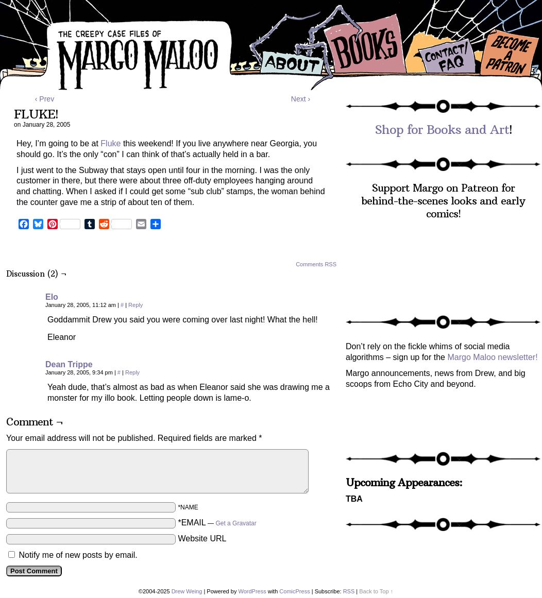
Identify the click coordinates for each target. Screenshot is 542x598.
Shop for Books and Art (442, 129)
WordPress (252, 591)
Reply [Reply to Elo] (135, 305)
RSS (349, 591)
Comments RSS (316, 264)
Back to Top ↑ (376, 591)
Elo (51, 297)
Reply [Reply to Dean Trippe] (132, 372)
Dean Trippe (69, 364)
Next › (300, 99)
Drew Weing (187, 591)
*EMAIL (217, 522)
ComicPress (294, 591)
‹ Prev (44, 99)
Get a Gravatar (235, 523)
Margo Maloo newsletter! (492, 357)
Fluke (110, 143)
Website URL (202, 538)
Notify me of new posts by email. (78, 555)
